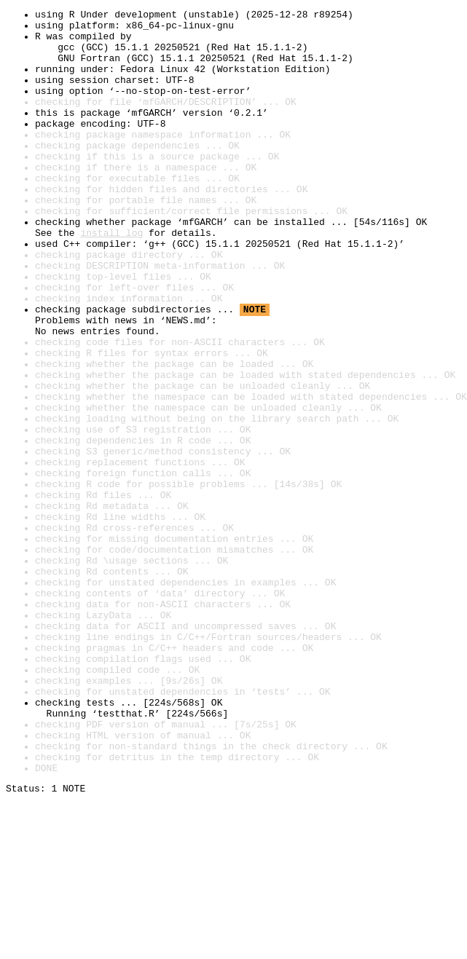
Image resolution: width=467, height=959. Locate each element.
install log (111, 278)
